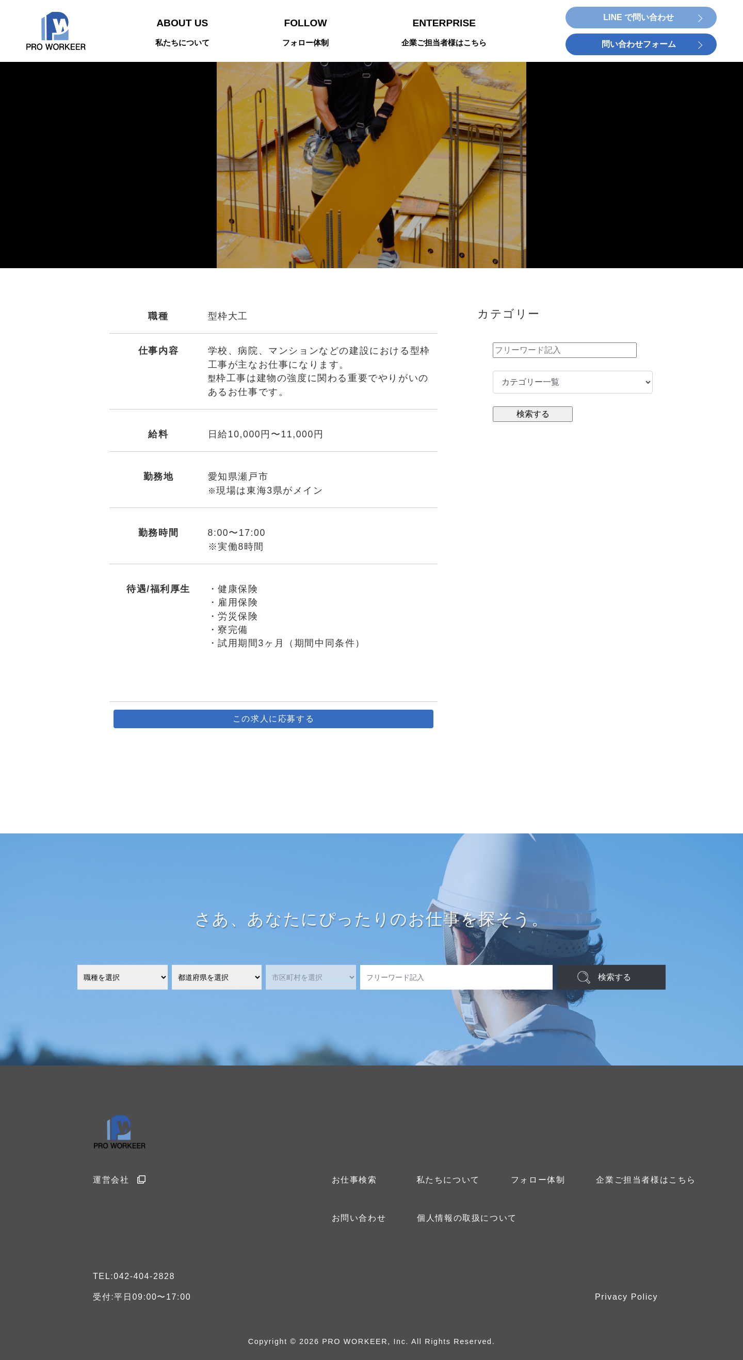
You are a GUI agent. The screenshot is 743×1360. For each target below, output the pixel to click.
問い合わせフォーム (639, 44)
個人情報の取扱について (467, 1218)
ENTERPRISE (444, 33)
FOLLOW (305, 33)
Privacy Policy (626, 1296)
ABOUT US (182, 33)
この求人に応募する (273, 718)
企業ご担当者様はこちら (646, 1179)
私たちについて (448, 1179)
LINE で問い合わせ (638, 17)
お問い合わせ (359, 1218)
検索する (614, 977)
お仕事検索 (354, 1179)
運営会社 (120, 1179)
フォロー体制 (538, 1179)
